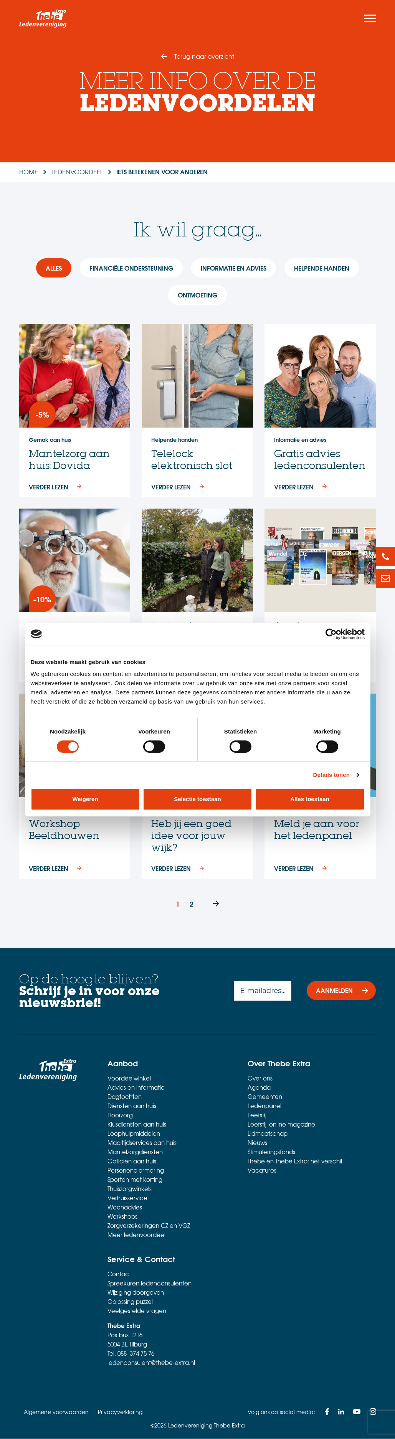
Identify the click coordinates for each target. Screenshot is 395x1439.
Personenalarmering (135, 1170)
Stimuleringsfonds (271, 1152)
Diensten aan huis (131, 1106)
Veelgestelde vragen (136, 1311)
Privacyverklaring (120, 1412)
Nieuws (257, 1143)
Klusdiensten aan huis (136, 1124)
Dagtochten (124, 1097)
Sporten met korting (134, 1180)
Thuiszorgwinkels (129, 1189)
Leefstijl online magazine (281, 1124)
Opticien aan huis (131, 1161)
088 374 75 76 (135, 1354)
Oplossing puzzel (130, 1302)
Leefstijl (258, 1115)
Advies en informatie (136, 1088)
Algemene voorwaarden (56, 1412)
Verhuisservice (127, 1198)
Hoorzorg (120, 1115)
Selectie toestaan (197, 799)
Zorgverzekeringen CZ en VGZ (148, 1226)
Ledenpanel (264, 1106)
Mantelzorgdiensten (135, 1152)
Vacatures (262, 1170)
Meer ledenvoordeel (136, 1235)
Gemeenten (265, 1097)
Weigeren (85, 799)
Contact (119, 1274)
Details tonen (331, 775)
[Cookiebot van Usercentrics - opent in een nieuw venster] (331, 634)
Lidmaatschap (268, 1134)
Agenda (259, 1088)
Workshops (122, 1217)
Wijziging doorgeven (135, 1293)
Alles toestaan (309, 799)
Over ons (260, 1078)
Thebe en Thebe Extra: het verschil (295, 1161)
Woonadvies (124, 1207)
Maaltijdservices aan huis (142, 1143)
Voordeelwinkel (129, 1078)
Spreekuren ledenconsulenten (149, 1283)
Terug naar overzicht (204, 56)
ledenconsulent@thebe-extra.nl (151, 1363)
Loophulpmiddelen (133, 1134)
